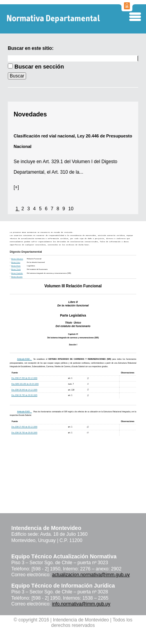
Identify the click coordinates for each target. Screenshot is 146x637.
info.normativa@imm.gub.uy (81, 604)
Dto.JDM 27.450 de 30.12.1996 (24, 378)
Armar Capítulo (17, 273)
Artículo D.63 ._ (24, 411)
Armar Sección (17, 277)
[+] (16, 187)
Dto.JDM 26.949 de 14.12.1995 (24, 390)
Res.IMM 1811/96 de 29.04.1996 (25, 384)
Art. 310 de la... (67, 172)
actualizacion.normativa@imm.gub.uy (91, 574)
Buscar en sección (39, 66)
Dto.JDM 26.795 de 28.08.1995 (24, 395)
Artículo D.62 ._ (24, 359)
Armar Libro (15, 262)
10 (70, 208)
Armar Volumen (17, 259)
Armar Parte (16, 266)
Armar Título (16, 269)
